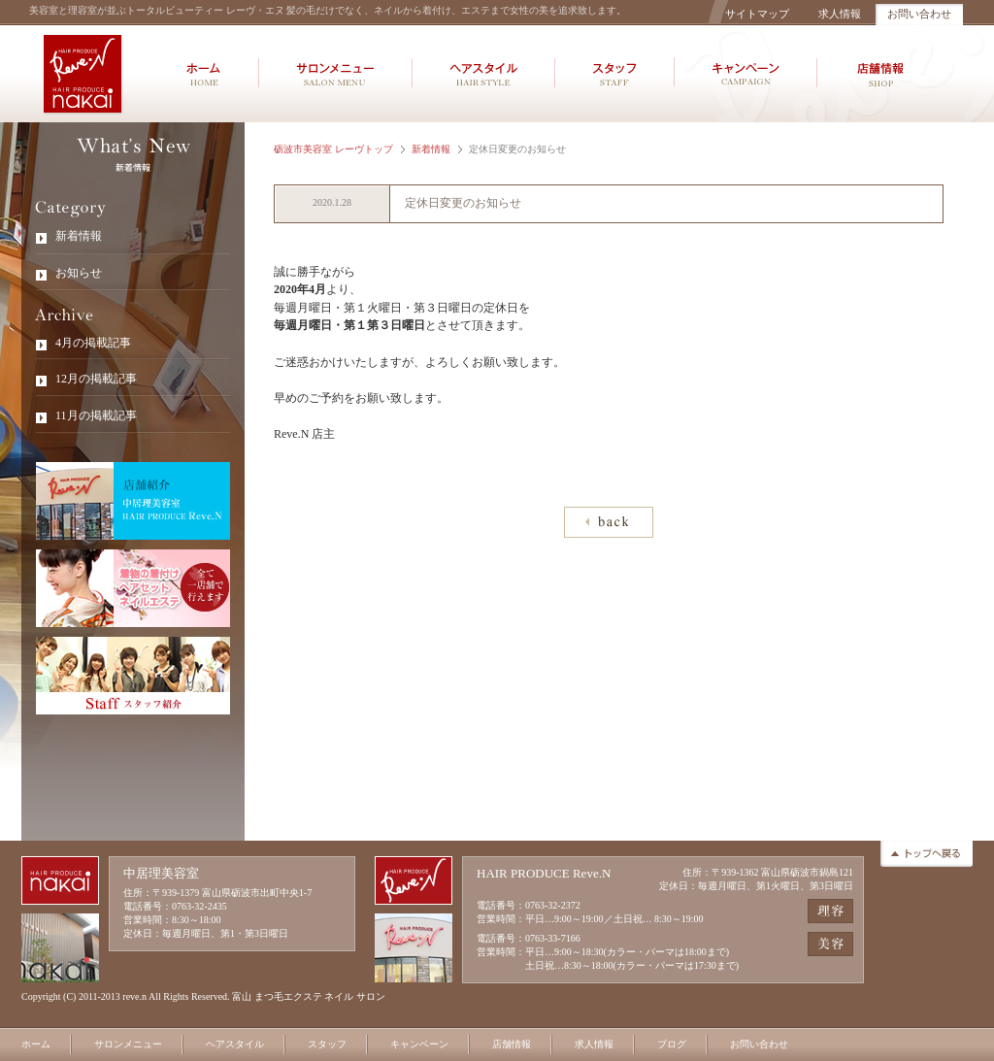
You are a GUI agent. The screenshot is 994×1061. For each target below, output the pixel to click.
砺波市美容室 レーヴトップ (333, 149)
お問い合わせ (919, 13)
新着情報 (431, 149)
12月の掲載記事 (96, 378)
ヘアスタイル (235, 1044)
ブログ (671, 1044)
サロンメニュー (128, 1044)
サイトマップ (757, 13)
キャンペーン (419, 1044)
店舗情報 (511, 1044)
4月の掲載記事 (93, 342)
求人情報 (839, 13)
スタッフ (327, 1044)
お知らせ (78, 273)
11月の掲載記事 (96, 415)
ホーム (35, 1044)
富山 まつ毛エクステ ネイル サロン (308, 996)
